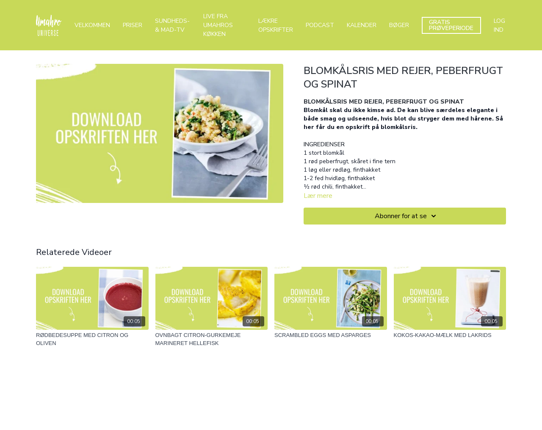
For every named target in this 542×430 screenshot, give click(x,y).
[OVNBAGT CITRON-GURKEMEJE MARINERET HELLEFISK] (211, 339)
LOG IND (499, 25)
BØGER (399, 25)
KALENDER (361, 25)
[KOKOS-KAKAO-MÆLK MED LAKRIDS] (450, 335)
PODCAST (320, 25)
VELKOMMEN (92, 25)
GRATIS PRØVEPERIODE (451, 25)
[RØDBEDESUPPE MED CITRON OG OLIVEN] (92, 339)
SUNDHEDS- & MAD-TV (172, 25)
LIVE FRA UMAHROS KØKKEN (218, 25)
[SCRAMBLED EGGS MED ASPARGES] (330, 335)
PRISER (132, 25)
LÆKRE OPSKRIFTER (275, 25)
